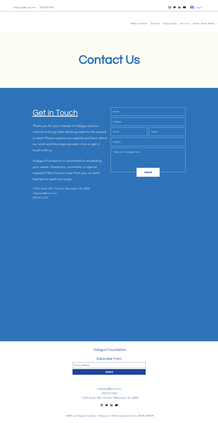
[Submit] (148, 172)
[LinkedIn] (179, 7)
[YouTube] (184, 7)
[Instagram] (169, 7)
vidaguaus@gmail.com (24, 7)
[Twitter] (174, 7)
